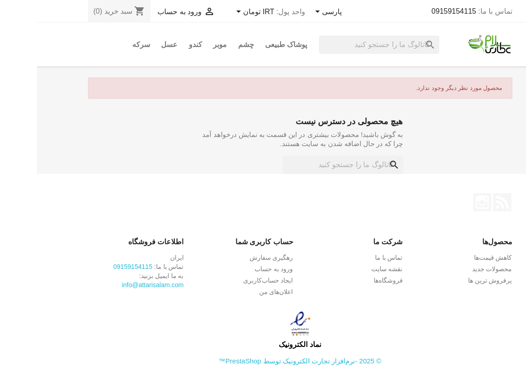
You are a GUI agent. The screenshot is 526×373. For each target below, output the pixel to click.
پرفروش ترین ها (453, 280)
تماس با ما (352, 257)
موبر (183, 44)
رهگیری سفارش (234, 257)
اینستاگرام (445, 202)
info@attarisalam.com (116, 285)
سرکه (104, 44)
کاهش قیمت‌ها (456, 257)
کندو (158, 44)
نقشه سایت (350, 269)
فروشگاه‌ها (351, 280)
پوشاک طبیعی (249, 44)
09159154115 (417, 11)
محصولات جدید (455, 269)
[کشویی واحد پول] (216, 12)
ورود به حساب (237, 269)
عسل (132, 44)
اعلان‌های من (239, 291)
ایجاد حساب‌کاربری (231, 280)
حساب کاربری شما (227, 242)
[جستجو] (342, 45)
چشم (209, 44)
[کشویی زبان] (290, 12)
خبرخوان (465, 202)
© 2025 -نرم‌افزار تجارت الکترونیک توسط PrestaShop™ (263, 361)
